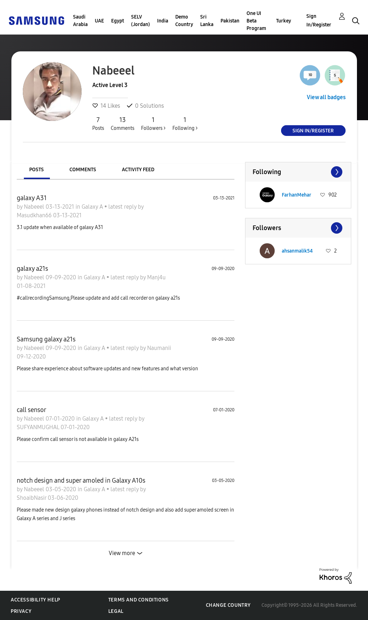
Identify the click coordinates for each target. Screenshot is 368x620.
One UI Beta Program (256, 20)
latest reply (123, 206)
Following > (185, 123)
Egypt (117, 21)
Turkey (283, 21)
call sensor (31, 410)
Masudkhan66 (35, 215)
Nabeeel (35, 206)
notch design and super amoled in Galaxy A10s (81, 480)
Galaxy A (93, 206)
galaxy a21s (32, 269)
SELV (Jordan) (140, 20)
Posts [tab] (36, 170)
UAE (99, 21)
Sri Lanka (206, 20)
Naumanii (159, 348)
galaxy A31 (32, 198)
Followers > (153, 123)
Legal (116, 611)
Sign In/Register (318, 20)
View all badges (326, 97)
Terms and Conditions (138, 600)
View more (122, 553)
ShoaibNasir (32, 497)
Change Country (228, 605)
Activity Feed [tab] (138, 170)
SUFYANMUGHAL (39, 427)
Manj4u (156, 277)
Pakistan (230, 21)
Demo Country (184, 20)
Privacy (21, 611)
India (162, 21)
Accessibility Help (35, 600)
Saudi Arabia (80, 20)
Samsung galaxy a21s (46, 339)
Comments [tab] (82, 170)
